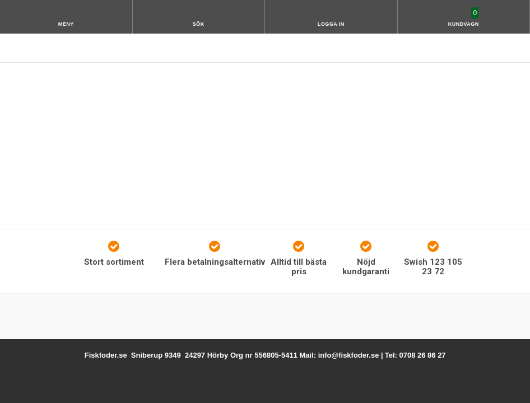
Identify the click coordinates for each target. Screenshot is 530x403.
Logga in (331, 24)
